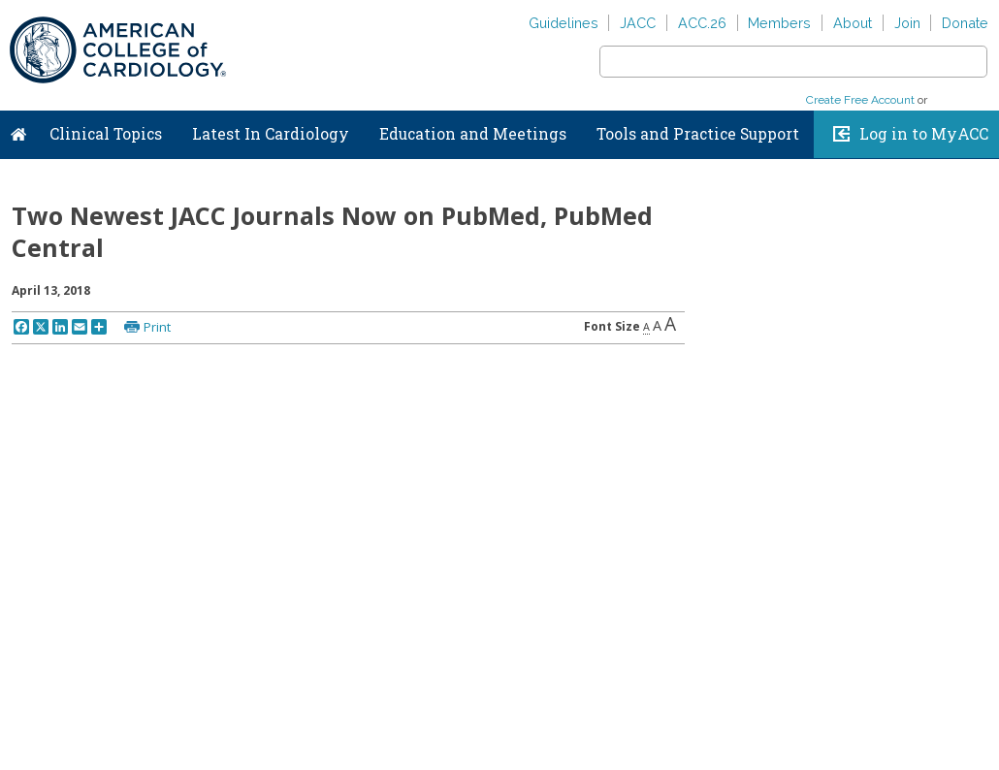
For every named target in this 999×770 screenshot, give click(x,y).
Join (907, 23)
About (852, 23)
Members (779, 23)
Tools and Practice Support (697, 134)
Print (157, 327)
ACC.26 (702, 23)
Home (18, 130)
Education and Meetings (472, 134)
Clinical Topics (105, 134)
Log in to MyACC (923, 134)
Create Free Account (860, 100)
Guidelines (563, 23)
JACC (638, 23)
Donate (965, 23)
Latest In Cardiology (270, 134)
